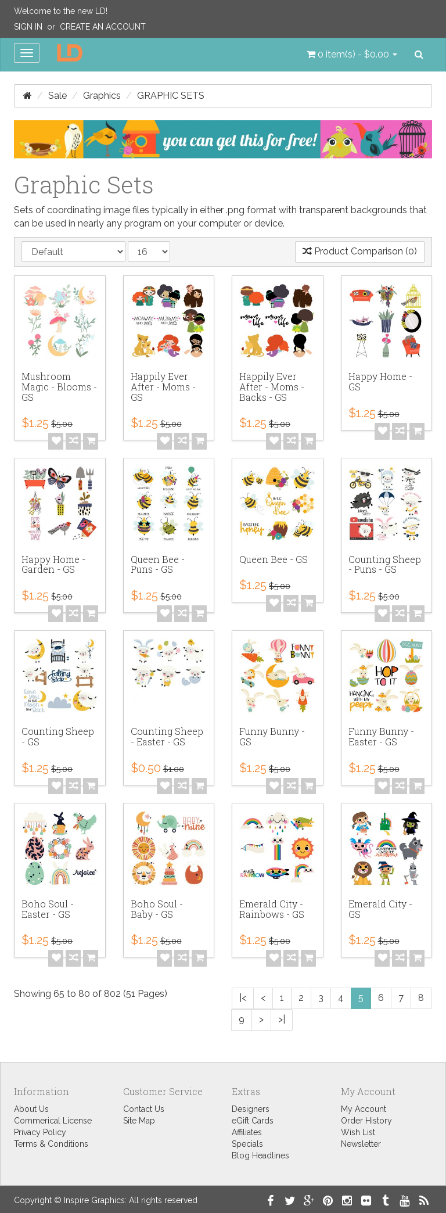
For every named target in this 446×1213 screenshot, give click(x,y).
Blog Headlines (260, 1155)
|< (242, 997)
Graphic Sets (170, 95)
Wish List (358, 1132)
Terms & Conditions (51, 1144)
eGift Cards (253, 1120)
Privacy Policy (40, 1132)
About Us (31, 1109)
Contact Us (143, 1109)
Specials (247, 1144)
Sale (57, 95)
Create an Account (103, 26)
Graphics (102, 95)
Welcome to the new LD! (60, 11)
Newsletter (361, 1144)
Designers (250, 1109)
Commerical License (53, 1120)
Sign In (28, 26)
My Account (363, 1109)
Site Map (139, 1120)
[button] (352, 54)
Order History (366, 1120)
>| (281, 1019)
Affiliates (247, 1132)
